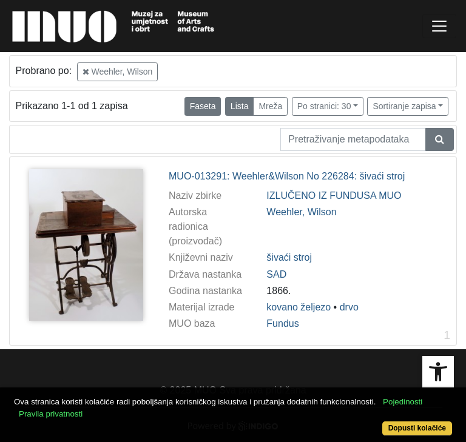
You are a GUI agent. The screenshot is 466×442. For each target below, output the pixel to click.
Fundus (282, 323)
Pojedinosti (402, 401)
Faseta (203, 106)
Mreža (270, 106)
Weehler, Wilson (118, 71)
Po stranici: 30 (324, 106)
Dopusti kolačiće (417, 428)
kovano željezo (298, 307)
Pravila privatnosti (51, 413)
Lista (240, 106)
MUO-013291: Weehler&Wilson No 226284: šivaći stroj (287, 176)
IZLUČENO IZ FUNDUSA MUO (333, 195)
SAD (276, 274)
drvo (349, 307)
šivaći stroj (289, 257)
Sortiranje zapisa (404, 106)
